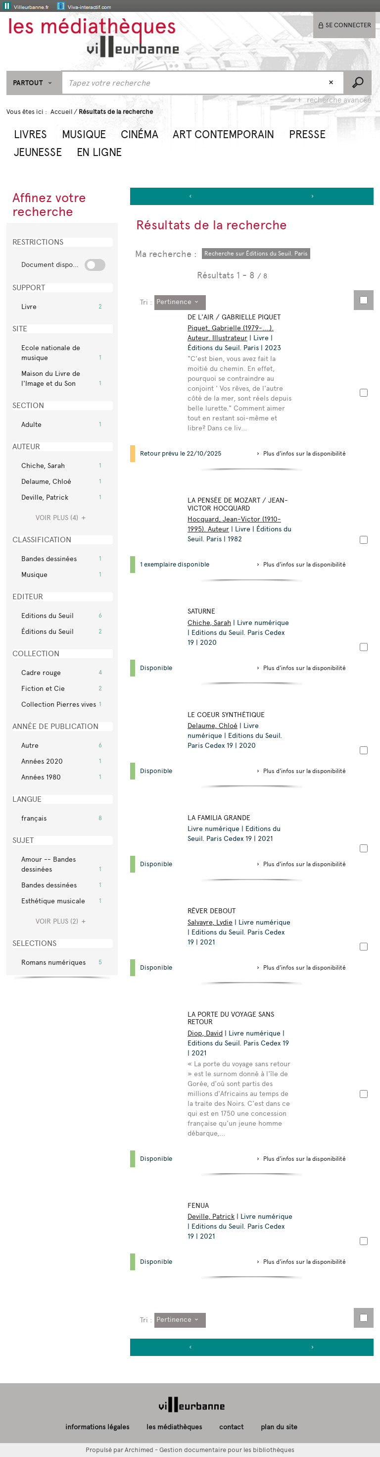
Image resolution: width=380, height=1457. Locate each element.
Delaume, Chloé (214, 726)
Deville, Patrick (213, 1216)
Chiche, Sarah (211, 623)
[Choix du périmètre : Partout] (33, 83)
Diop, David (207, 1033)
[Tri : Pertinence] (180, 302)
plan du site (279, 1427)
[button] (30, 133)
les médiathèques (174, 1427)
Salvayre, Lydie (212, 922)
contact (231, 1427)
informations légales (97, 1427)
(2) (62, 921)
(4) (62, 518)
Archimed (139, 1450)
